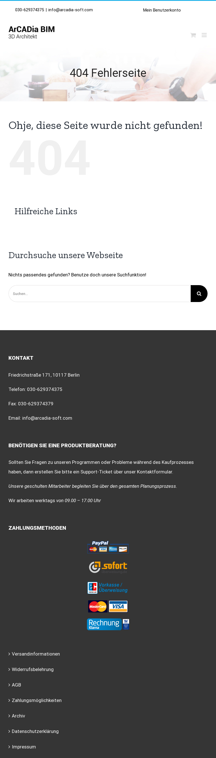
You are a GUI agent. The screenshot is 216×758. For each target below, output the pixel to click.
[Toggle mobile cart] (193, 35)
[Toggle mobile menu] (205, 35)
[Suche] (199, 293)
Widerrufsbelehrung (33, 669)
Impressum (24, 747)
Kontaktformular (154, 472)
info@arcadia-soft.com (70, 9)
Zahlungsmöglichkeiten (37, 700)
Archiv (18, 716)
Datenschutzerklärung (35, 731)
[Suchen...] (99, 293)
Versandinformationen (36, 654)
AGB (16, 685)
